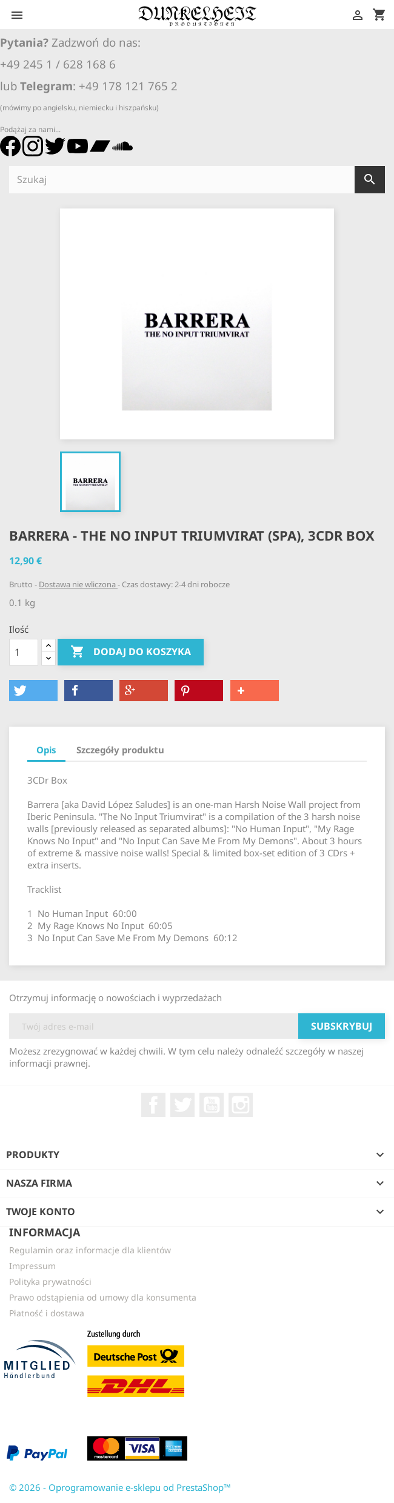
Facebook (153, 1105)
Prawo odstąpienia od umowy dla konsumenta (102, 1297)
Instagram (241, 1105)
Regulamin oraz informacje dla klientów (90, 1250)
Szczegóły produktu (120, 750)
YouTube (211, 1105)
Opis (46, 750)
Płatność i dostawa (46, 1313)
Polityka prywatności (50, 1281)
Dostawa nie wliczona (78, 584)
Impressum (32, 1265)
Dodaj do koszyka (130, 652)
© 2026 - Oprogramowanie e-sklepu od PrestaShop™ (120, 1487)
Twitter (182, 1105)
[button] (33, 690)
